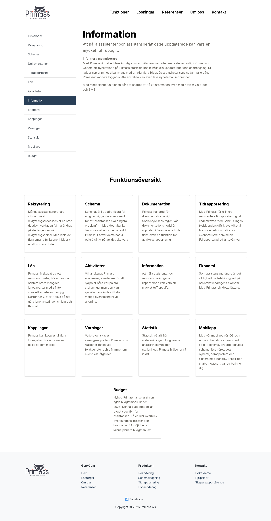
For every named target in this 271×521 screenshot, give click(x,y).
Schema (33, 54)
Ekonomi (34, 110)
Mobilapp (34, 146)
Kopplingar (35, 119)
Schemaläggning (149, 478)
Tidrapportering (38, 73)
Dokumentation (38, 63)
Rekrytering (35, 45)
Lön (30, 82)
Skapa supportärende (209, 482)
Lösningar (145, 12)
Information (35, 100)
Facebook (136, 499)
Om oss (197, 12)
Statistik (33, 137)
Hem (84, 473)
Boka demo (203, 473)
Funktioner (119, 12)
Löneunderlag (147, 487)
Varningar (34, 128)
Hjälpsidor (201, 478)
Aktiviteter (35, 91)
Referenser (172, 12)
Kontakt (219, 12)
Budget (33, 156)
